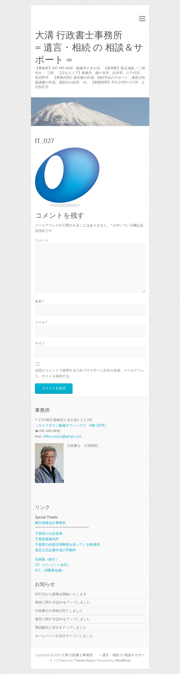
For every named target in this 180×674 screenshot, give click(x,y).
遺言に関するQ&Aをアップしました (62, 619)
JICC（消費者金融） (50, 570)
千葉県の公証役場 (48, 533)
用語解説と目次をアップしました (60, 627)
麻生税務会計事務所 (50, 523)
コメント (42, 240)
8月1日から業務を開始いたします (60, 594)
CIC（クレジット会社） (53, 564)
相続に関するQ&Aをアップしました (62, 602)
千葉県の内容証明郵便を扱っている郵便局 (67, 544)
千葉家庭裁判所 (47, 539)
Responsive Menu (142, 18)
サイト (40, 343)
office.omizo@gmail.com (62, 436)
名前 (39, 301)
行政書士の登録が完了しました (59, 610)
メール (41, 322)
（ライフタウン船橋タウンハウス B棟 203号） (71, 425)
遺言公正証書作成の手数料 (55, 550)
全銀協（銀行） (47, 559)
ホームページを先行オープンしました (64, 636)
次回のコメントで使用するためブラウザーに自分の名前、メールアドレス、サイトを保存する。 (89, 373)
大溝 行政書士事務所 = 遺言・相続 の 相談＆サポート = (89, 47)
